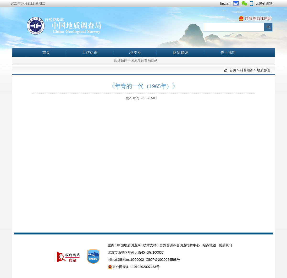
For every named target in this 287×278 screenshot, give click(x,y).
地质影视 (263, 70)
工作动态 (89, 52)
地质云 (135, 52)
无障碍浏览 (264, 3)
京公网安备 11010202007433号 (134, 267)
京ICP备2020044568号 (163, 259)
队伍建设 (180, 52)
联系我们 (225, 245)
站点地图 (209, 245)
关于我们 (228, 52)
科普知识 (246, 70)
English (225, 3)
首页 (46, 52)
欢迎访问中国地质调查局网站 (136, 60)
